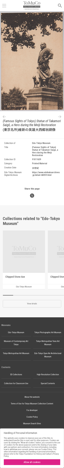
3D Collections (16, 374)
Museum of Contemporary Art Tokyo (16, 343)
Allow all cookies (32, 462)
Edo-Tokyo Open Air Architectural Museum (47, 355)
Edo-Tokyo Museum (16, 332)
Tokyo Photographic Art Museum (47, 332)
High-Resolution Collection (48, 374)
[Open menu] (4, 6)
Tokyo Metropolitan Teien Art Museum (48, 343)
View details (32, 303)
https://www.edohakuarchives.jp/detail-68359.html (46, 173)
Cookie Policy (32, 417)
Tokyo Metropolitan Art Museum (16, 353)
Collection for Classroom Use (16, 383)
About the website (32, 397)
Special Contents (48, 383)
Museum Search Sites (32, 423)
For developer (32, 410)
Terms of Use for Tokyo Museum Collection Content (32, 403)
